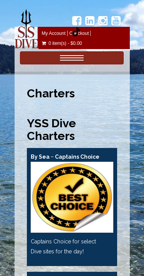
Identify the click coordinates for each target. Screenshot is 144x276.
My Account (54, 33)
